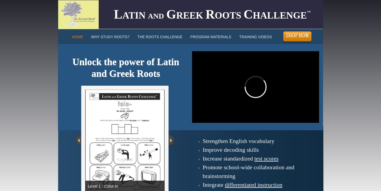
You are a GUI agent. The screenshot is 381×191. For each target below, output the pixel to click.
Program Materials (211, 37)
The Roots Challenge (159, 37)
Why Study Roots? (110, 37)
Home (77, 37)
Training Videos (255, 37)
